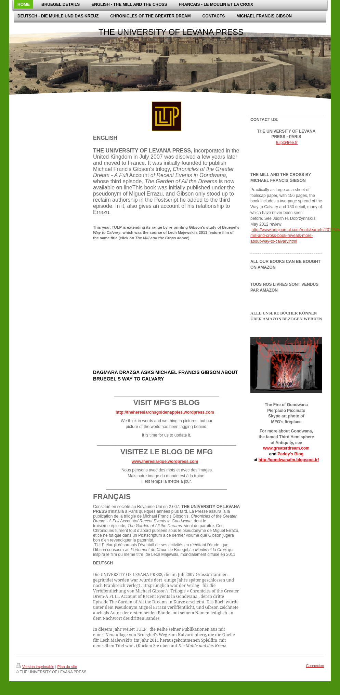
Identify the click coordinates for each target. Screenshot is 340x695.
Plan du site (67, 667)
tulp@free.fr (287, 142)
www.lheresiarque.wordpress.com (165, 461)
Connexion (315, 666)
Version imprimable (35, 667)
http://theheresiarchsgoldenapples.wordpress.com (165, 412)
